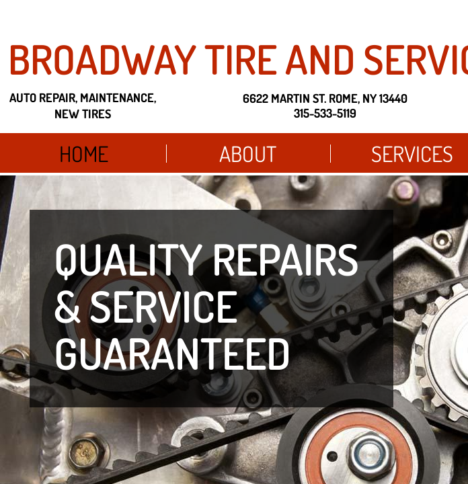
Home (83, 153)
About (247, 153)
